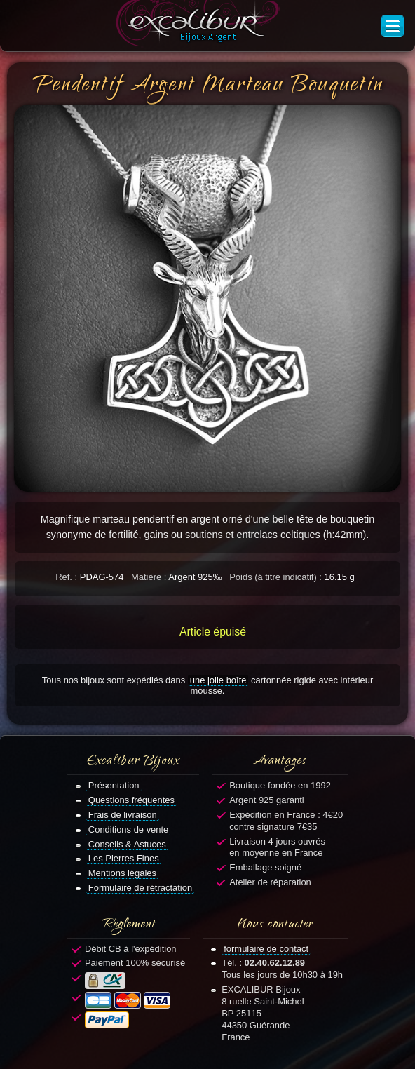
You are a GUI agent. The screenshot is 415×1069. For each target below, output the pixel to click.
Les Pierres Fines (123, 858)
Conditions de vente (128, 829)
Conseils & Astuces (127, 844)
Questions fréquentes (131, 800)
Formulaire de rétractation (140, 887)
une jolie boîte (218, 680)
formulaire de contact (266, 948)
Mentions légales (122, 873)
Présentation (114, 785)
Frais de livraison (122, 814)
